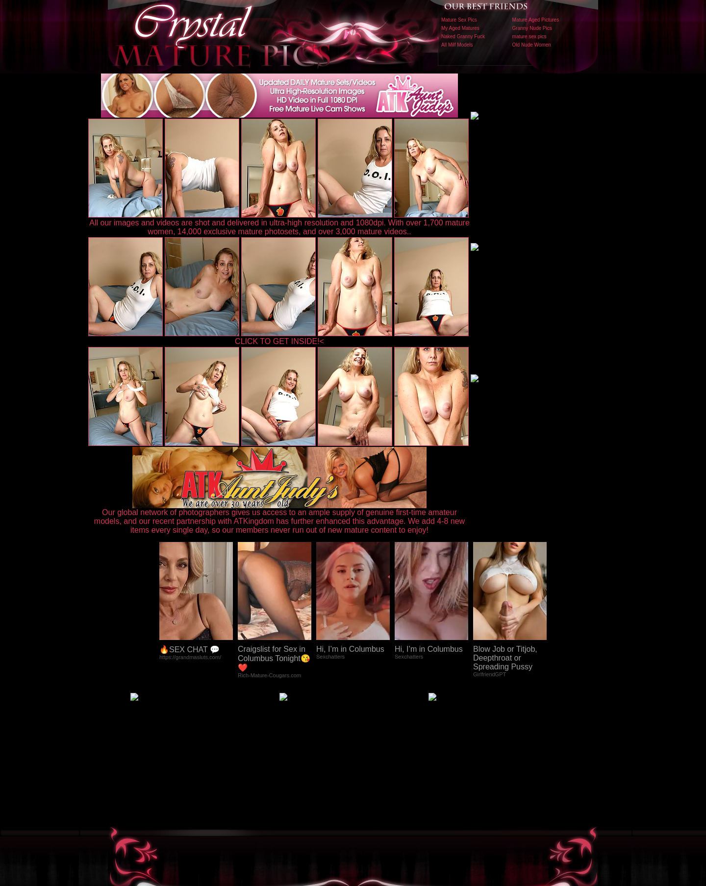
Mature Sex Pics (459, 20)
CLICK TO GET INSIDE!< (279, 341)
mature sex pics (529, 36)
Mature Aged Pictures (535, 20)
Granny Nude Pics (532, 28)
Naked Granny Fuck (463, 36)
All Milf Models (457, 45)
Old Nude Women (531, 45)
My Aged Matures (460, 28)
